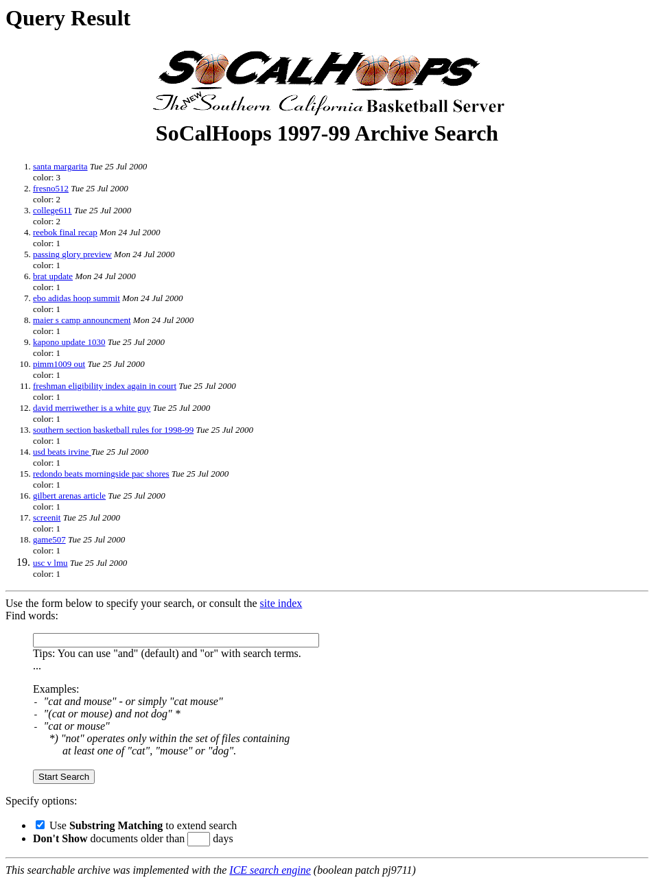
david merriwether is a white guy (91, 408)
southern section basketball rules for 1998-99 (113, 430)
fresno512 (51, 188)
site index (281, 603)
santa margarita (60, 166)
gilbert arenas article (69, 495)
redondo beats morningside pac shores (101, 473)
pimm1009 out (59, 364)
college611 (52, 210)
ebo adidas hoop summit (76, 298)
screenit (46, 517)
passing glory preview (72, 254)
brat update (53, 276)
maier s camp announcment (82, 320)
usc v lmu (50, 563)
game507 (49, 539)
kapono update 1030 (69, 342)
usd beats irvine (62, 451)
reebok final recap (65, 232)
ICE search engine (269, 870)
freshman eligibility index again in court (104, 386)
